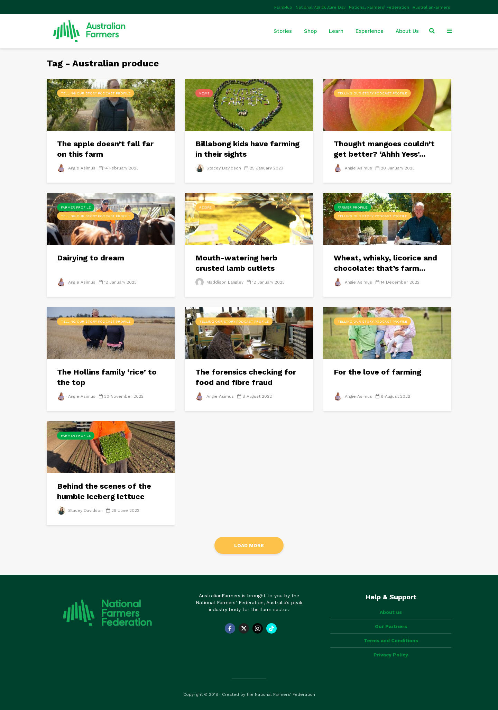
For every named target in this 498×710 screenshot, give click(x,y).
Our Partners (391, 626)
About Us (407, 31)
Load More (249, 545)
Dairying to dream (90, 257)
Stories (283, 31)
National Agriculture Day (320, 7)
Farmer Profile (76, 207)
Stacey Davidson (218, 168)
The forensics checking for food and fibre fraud (245, 377)
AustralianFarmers (431, 7)
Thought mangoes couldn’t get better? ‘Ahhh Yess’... (384, 148)
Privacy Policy (391, 654)
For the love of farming (377, 372)
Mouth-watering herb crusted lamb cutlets (236, 263)
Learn (336, 31)
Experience (370, 31)
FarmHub (283, 7)
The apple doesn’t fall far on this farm (105, 148)
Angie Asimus (76, 168)
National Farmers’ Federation (379, 7)
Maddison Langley (219, 282)
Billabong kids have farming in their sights (247, 148)
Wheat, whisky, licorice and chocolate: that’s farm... (385, 263)
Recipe (205, 207)
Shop (310, 31)
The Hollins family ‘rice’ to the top (107, 377)
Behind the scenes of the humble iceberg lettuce (104, 491)
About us (391, 612)
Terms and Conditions (391, 640)
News (204, 93)
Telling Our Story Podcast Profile (95, 93)
